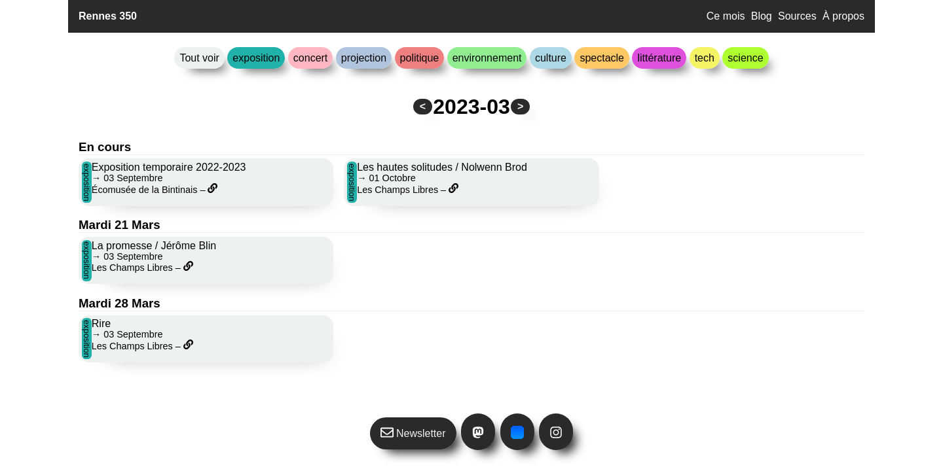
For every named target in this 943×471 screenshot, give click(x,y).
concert (310, 57)
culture (550, 57)
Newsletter (413, 432)
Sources (797, 16)
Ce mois (726, 16)
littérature (659, 57)
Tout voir (199, 57)
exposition (256, 57)
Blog (761, 16)
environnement (487, 57)
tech (704, 57)
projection (363, 57)
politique (419, 57)
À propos (843, 16)
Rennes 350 (108, 16)
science (745, 57)
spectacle (602, 57)
